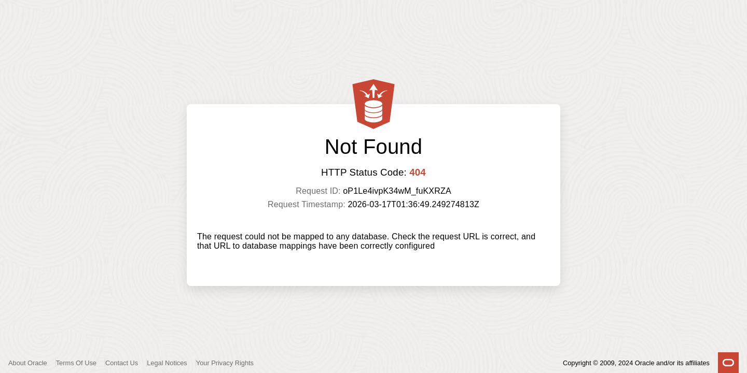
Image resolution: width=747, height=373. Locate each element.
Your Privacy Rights (225, 363)
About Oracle (27, 363)
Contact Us (121, 363)
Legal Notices (167, 363)
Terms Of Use (76, 363)
